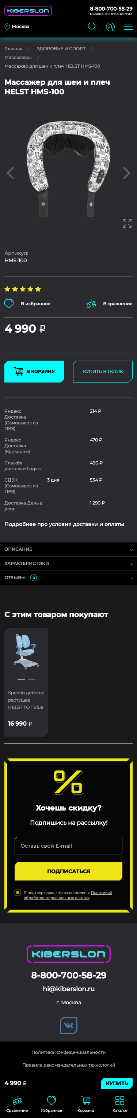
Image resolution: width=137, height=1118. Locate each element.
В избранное (27, 303)
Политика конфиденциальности (68, 1052)
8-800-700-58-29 (111, 8)
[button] (21, 679)
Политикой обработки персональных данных (68, 895)
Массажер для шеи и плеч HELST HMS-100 (52, 66)
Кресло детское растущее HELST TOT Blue (26, 700)
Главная (13, 48)
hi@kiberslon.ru (69, 989)
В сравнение (110, 303)
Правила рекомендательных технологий (68, 1065)
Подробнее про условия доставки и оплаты (64, 524)
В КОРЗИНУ (34, 371)
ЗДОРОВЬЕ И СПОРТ (61, 48)
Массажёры (17, 57)
